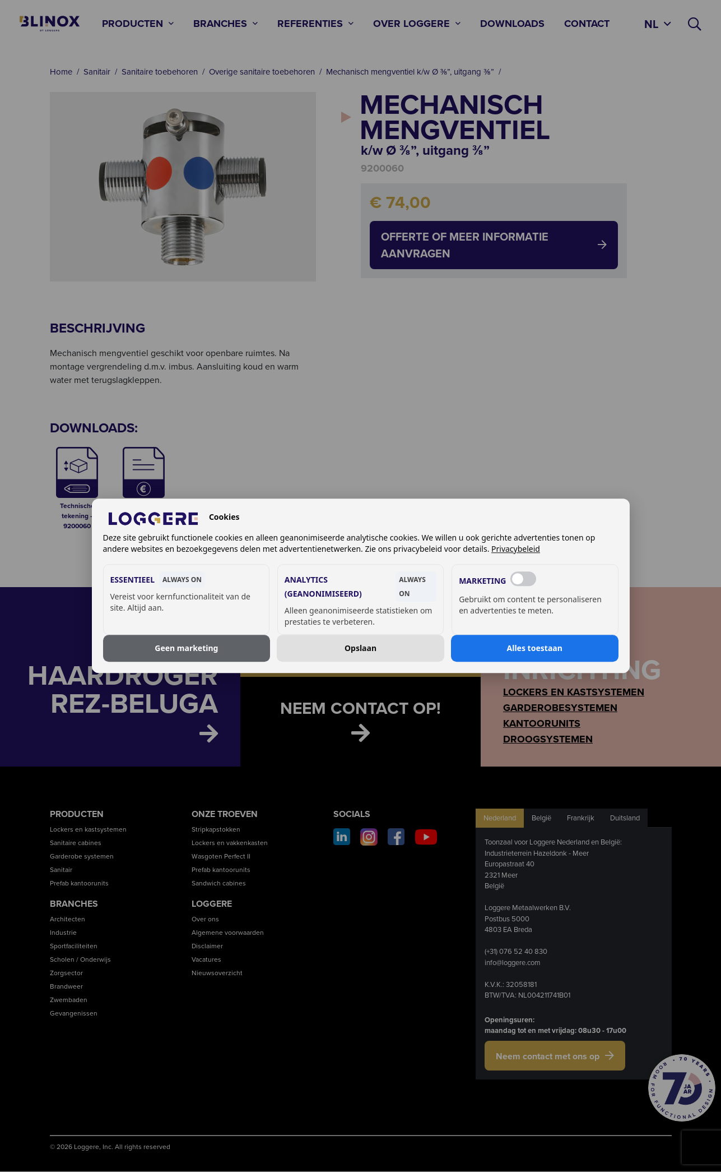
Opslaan (360, 648)
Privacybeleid (515, 549)
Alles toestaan (534, 648)
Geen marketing (186, 648)
